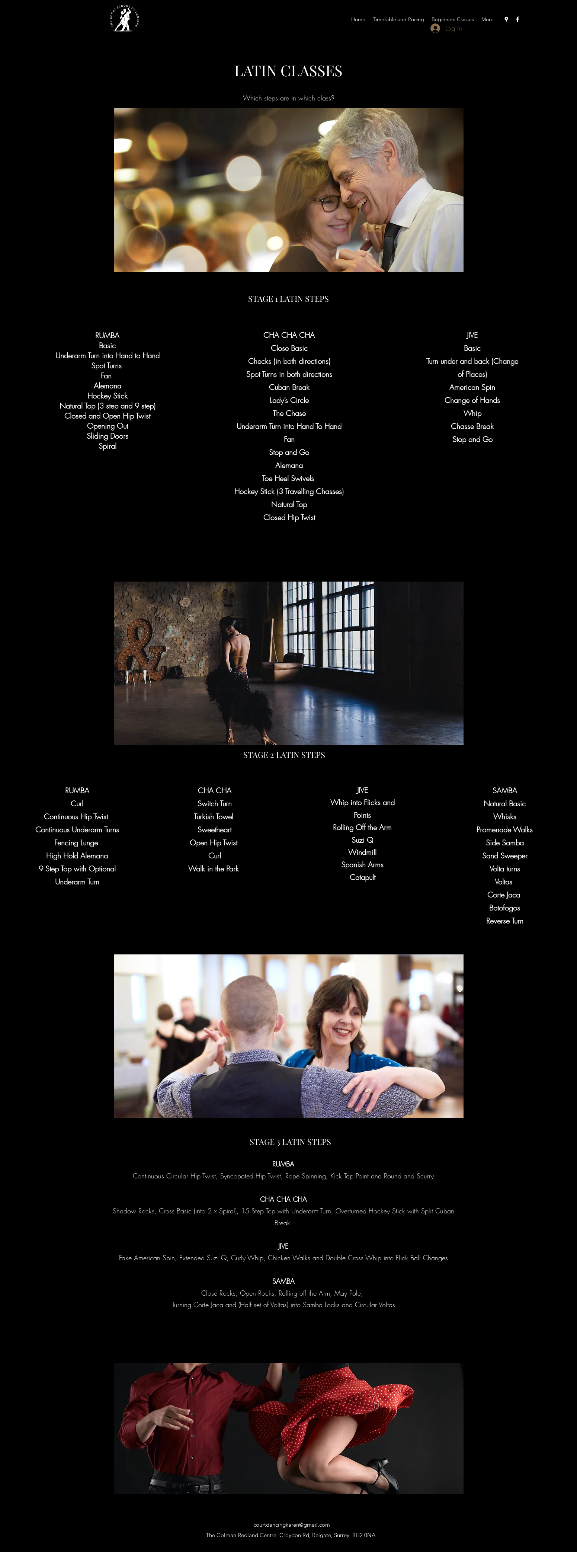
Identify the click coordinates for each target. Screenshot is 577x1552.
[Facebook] (517, 19)
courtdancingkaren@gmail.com (291, 1524)
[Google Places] (506, 19)
